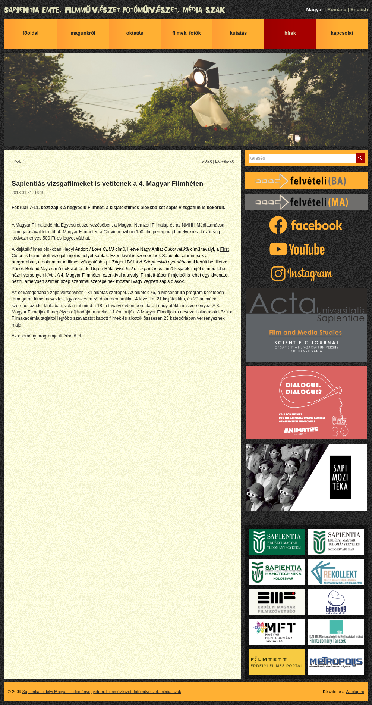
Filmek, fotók (186, 33)
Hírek (290, 33)
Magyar (314, 9)
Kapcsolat (342, 33)
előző (207, 162)
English (359, 9)
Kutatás (238, 33)
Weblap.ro (355, 691)
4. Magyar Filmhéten (78, 231)
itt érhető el (70, 336)
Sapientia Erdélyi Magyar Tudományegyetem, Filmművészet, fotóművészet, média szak (186, 10)
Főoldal (31, 33)
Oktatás (135, 33)
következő (224, 162)
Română (336, 9)
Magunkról (82, 33)
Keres (360, 158)
